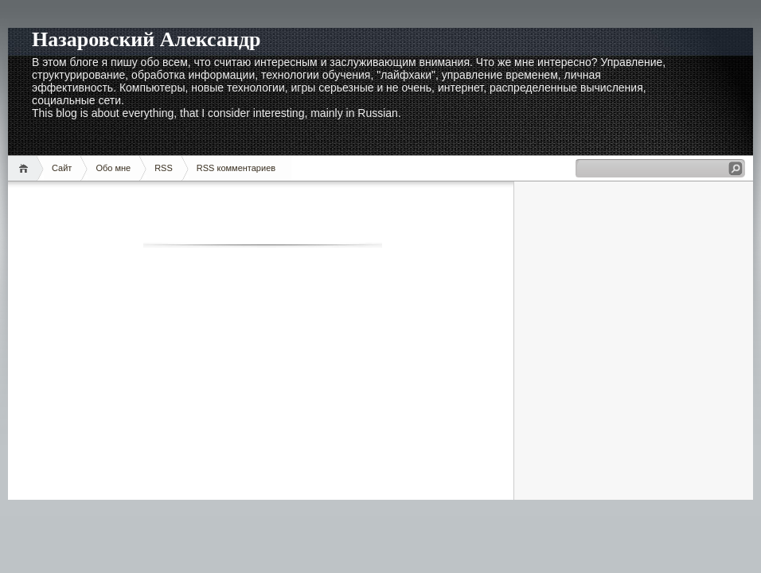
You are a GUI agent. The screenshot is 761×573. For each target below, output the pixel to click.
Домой (26, 168)
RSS (163, 168)
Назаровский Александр (146, 39)
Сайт (62, 168)
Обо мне (113, 168)
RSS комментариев (236, 168)
